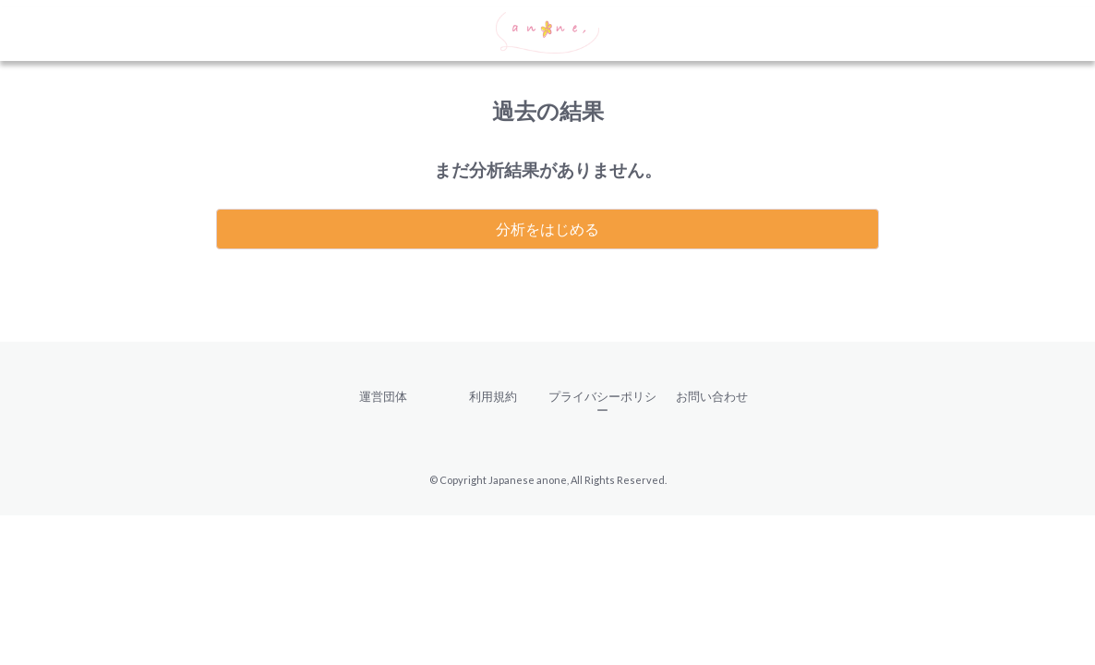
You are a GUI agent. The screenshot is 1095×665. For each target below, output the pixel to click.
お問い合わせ (712, 396)
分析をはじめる (547, 228)
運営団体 (383, 396)
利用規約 (493, 396)
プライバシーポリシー (602, 403)
